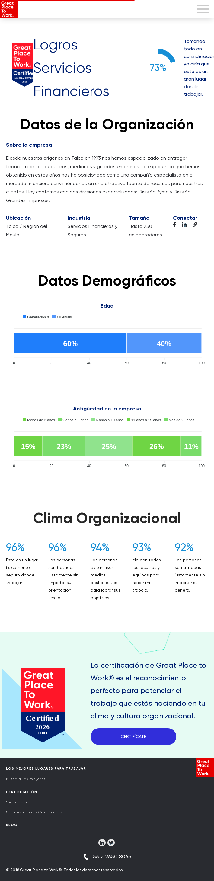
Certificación (19, 802)
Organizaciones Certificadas (34, 812)
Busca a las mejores (26, 779)
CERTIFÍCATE (133, 736)
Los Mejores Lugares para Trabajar (46, 769)
